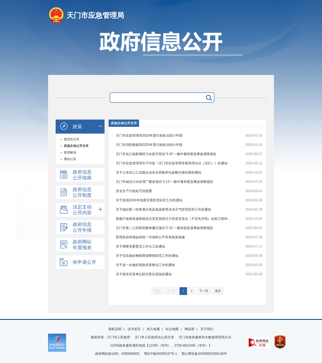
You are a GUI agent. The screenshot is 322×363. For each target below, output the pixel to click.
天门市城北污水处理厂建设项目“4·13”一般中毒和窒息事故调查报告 (175, 181)
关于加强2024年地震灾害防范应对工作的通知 (175, 200)
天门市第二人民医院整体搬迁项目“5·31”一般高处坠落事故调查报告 (175, 228)
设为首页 (134, 329)
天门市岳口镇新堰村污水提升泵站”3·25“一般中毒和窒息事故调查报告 (175, 154)
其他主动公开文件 (76, 146)
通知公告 (70, 159)
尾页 (218, 291)
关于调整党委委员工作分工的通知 (175, 246)
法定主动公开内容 (76, 209)
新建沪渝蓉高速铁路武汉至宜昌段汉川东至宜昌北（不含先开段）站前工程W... (175, 218)
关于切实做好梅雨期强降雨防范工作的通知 (175, 255)
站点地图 (172, 329)
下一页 (203, 291)
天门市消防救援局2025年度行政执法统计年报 (175, 144)
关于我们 (207, 329)
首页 (157, 291)
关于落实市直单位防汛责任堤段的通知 (175, 274)
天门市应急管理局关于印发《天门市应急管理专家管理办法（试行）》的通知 (175, 163)
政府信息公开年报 (76, 227)
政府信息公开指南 (76, 174)
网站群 (189, 329)
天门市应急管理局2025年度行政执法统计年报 (175, 135)
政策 (71, 126)
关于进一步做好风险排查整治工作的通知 (175, 265)
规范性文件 (71, 139)
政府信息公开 (161, 51)
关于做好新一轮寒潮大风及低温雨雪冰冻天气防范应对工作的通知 (175, 209)
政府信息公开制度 (76, 192)
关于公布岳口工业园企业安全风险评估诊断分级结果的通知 (175, 172)
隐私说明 (115, 329)
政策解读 (70, 152)
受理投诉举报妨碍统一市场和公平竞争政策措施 (175, 237)
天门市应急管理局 (95, 15)
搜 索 (208, 97)
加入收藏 (153, 329)
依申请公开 (78, 262)
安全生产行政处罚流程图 (175, 191)
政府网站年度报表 (76, 244)
